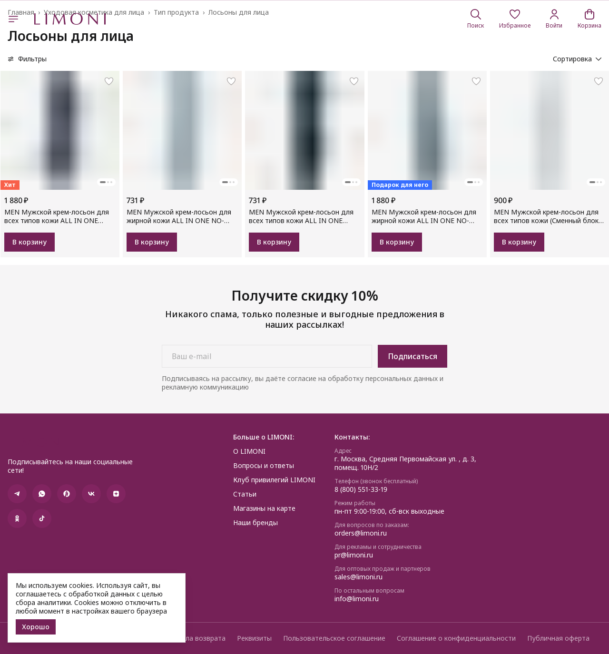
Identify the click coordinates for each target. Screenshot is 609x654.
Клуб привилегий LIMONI (274, 480)
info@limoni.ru (356, 599)
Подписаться (412, 356)
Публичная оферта (558, 638)
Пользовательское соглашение (334, 638)
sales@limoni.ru (358, 577)
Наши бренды (255, 522)
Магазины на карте (264, 508)
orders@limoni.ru (360, 533)
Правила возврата (196, 638)
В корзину (29, 241)
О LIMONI (249, 451)
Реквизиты (254, 638)
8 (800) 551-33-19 (360, 489)
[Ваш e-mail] (267, 356)
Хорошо (35, 626)
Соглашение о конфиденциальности (456, 638)
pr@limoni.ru (353, 555)
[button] (514, 19)
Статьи (244, 494)
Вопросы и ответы (263, 465)
